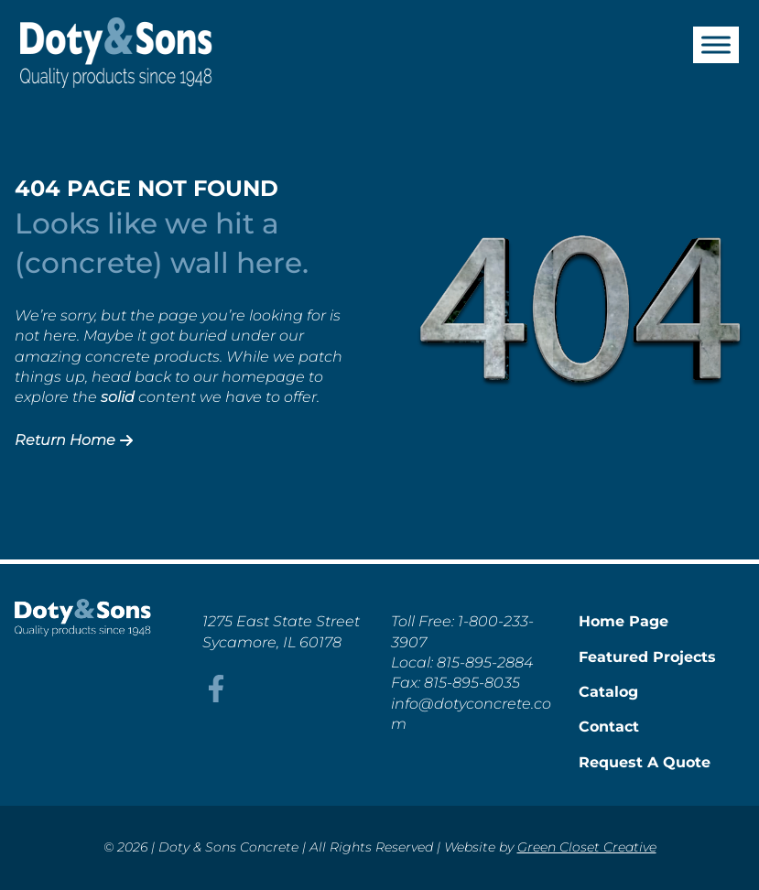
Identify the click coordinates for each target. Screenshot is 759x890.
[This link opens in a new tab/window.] (216, 697)
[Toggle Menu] (716, 44)
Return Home (74, 440)
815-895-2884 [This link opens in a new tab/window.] (485, 662)
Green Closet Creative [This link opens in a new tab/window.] (586, 847)
